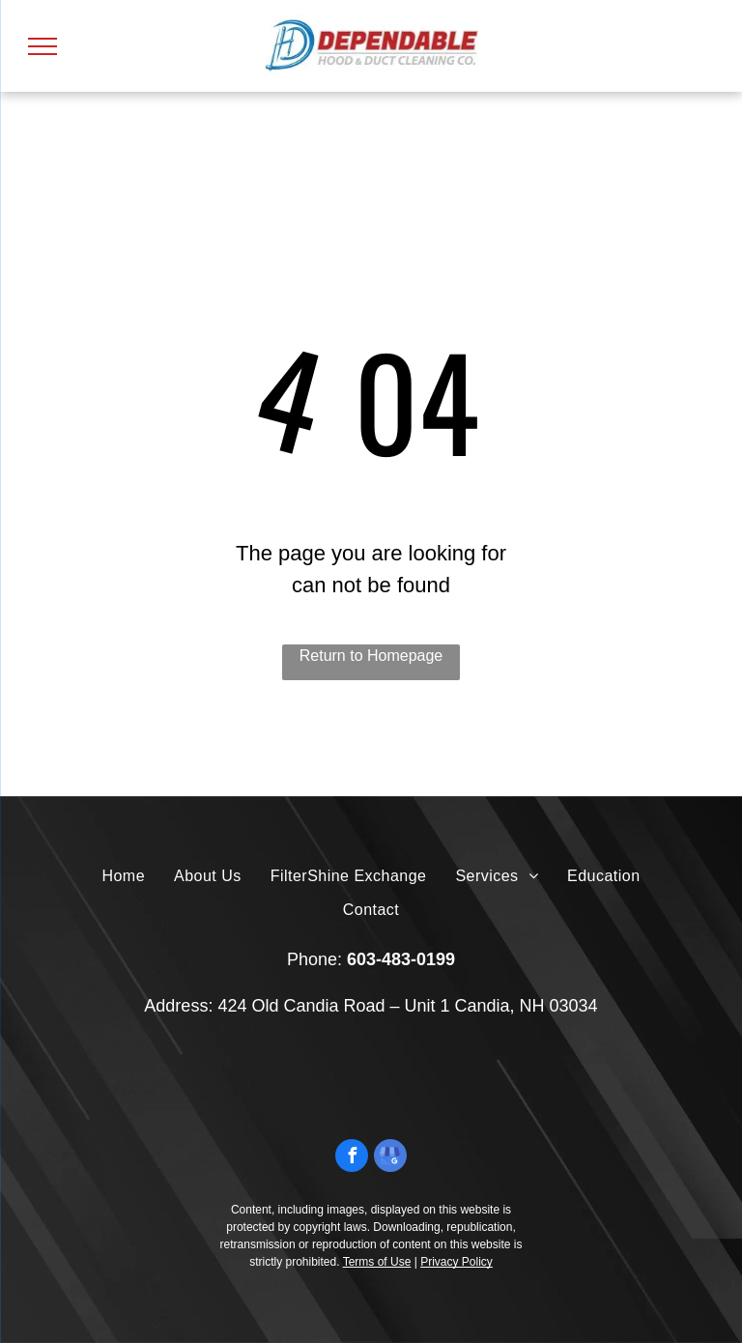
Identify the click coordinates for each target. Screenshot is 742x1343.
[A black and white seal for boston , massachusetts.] (333, 1081)
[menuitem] (123, 876)
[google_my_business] (390, 1158)
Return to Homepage (371, 655)
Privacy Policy (456, 1262)
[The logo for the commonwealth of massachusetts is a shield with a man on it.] (254, 1081)
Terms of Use (377, 1262)
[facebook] (351, 1158)
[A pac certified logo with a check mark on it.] (410, 1081)
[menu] (42, 46)
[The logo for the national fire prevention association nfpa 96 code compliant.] (488, 1081)
